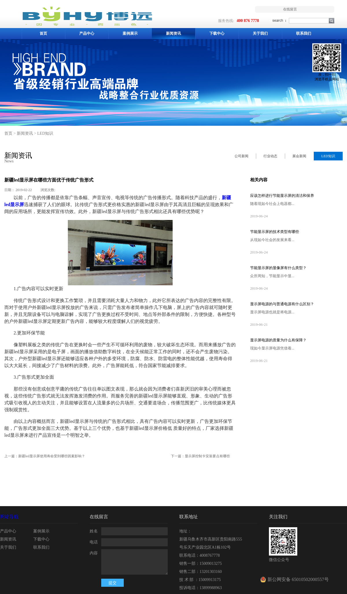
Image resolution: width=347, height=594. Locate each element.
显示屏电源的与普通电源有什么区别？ (282, 304)
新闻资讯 (25, 133)
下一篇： (200, 456)
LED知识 (45, 133)
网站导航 (9, 516)
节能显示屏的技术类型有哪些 (274, 232)
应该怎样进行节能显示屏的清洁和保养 (282, 195)
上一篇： (44, 456)
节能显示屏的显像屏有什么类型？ (278, 268)
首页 (43, 33)
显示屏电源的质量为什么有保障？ (278, 340)
